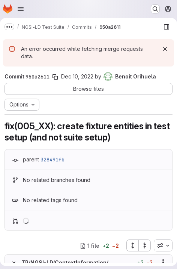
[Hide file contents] (13, 262)
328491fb (52, 159)
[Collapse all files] (145, 245)
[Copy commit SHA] (55, 76)
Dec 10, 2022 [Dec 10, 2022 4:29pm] (77, 76)
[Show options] (163, 262)
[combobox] (163, 245)
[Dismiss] (165, 48)
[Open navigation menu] (21, 9)
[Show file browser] (166, 27)
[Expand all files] (132, 245)
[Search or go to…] (155, 8)
